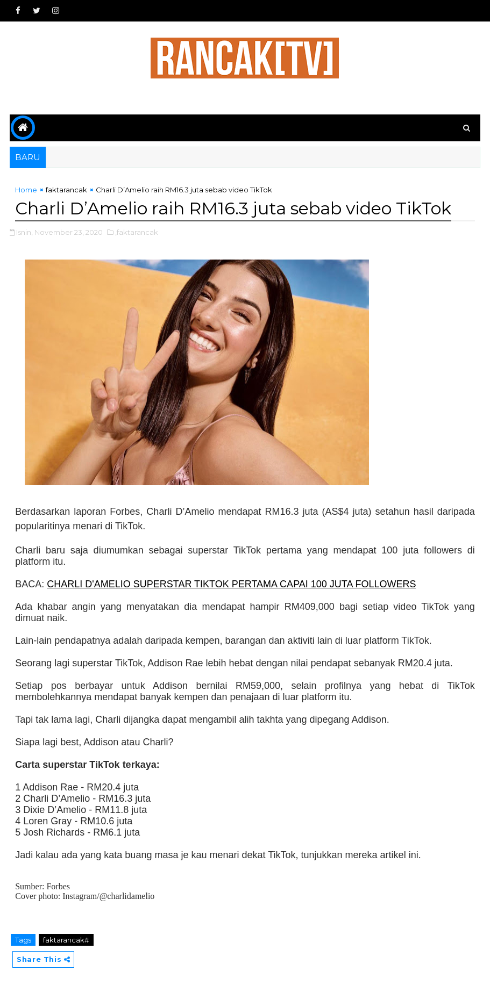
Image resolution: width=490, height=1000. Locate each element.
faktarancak (66, 189)
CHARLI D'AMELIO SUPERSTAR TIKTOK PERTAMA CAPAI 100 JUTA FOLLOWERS (231, 584)
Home (26, 189)
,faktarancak (136, 232)
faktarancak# (66, 940)
